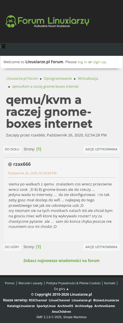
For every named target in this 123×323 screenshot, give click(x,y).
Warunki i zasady (30, 283)
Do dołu (12, 149)
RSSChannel (38, 300)
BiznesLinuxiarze (106, 300)
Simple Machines (75, 317)
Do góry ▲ (61, 289)
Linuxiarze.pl (81, 300)
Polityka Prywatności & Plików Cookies (73, 283)
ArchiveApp (84, 306)
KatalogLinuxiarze (21, 306)
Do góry (12, 247)
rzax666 (22, 164)
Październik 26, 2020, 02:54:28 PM (32, 173)
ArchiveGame (104, 306)
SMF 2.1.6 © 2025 (48, 317)
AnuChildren (61, 311)
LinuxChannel (59, 300)
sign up (99, 61)
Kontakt (109, 283)
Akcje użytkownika (101, 149)
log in (82, 61)
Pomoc (10, 283)
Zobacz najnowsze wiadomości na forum (61, 260)
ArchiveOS (65, 306)
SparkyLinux (46, 306)
